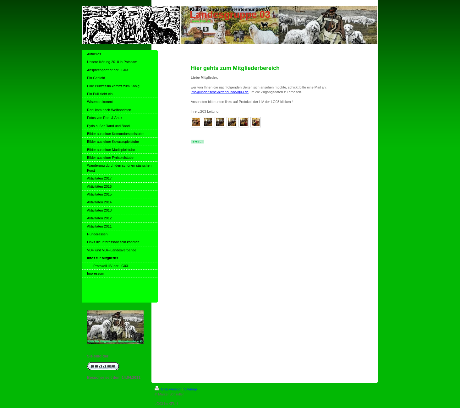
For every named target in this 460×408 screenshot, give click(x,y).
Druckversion (168, 389)
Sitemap (190, 389)
